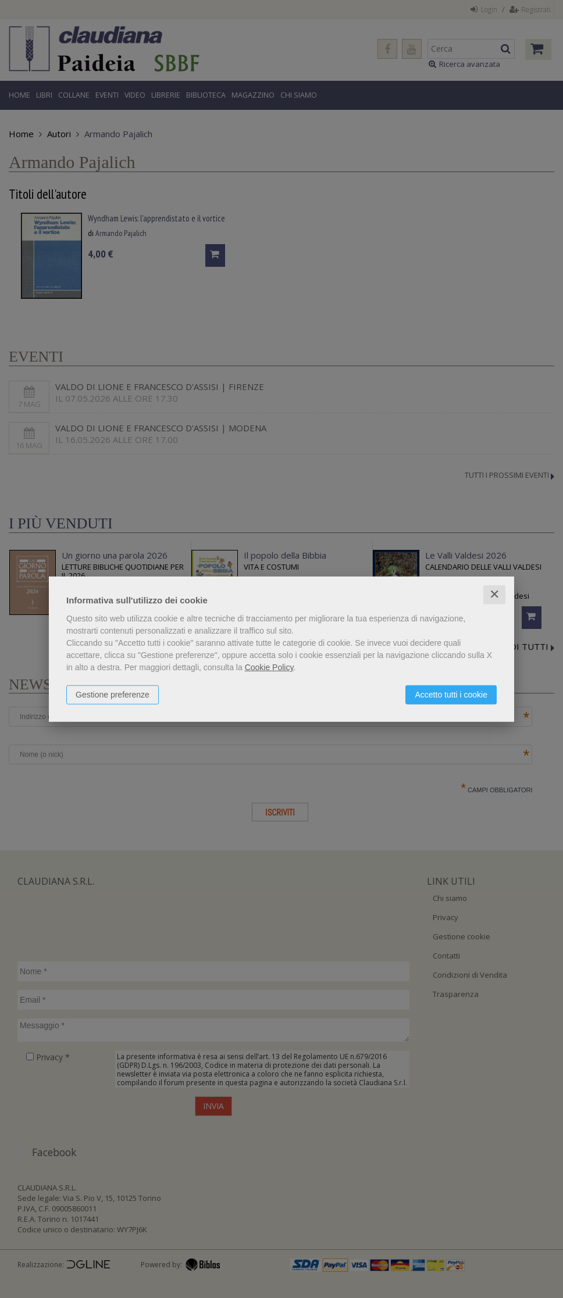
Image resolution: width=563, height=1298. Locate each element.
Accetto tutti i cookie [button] (451, 694)
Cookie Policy (269, 667)
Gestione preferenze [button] (112, 694)
